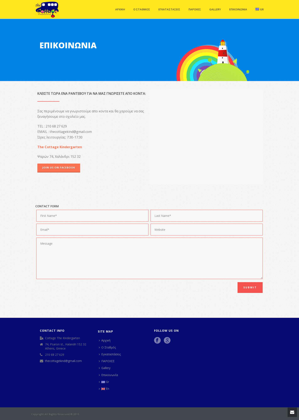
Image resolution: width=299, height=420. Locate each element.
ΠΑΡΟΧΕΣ (195, 9)
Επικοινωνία (238, 9)
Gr (259, 9)
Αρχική (120, 9)
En (104, 389)
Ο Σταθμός (141, 9)
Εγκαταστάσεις (169, 9)
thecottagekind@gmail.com (63, 361)
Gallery (215, 9)
